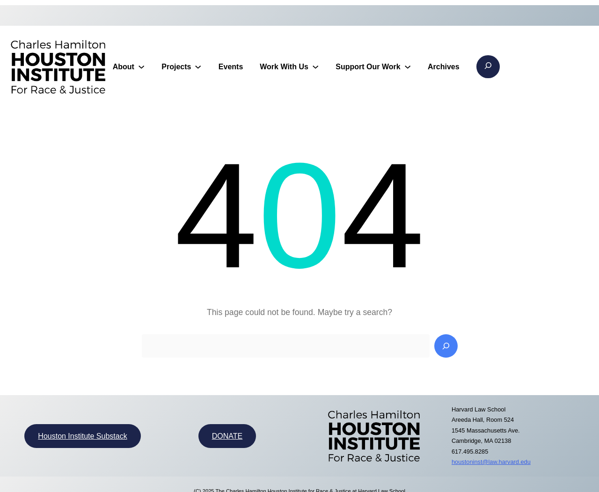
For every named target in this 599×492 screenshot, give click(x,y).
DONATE (227, 436)
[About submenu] (141, 66)
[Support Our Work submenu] (407, 66)
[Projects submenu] (198, 66)
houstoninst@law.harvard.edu (491, 461)
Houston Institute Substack (82, 436)
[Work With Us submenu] (315, 66)
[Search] (446, 346)
